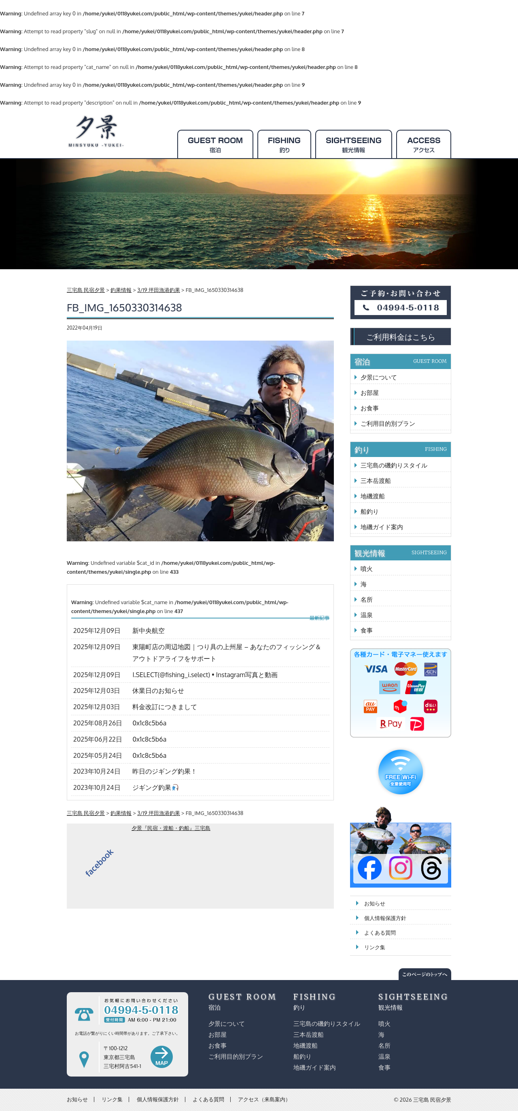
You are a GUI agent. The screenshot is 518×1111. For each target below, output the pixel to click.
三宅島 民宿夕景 (432, 1099)
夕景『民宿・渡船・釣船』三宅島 (171, 828)
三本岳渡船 (376, 481)
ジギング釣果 (155, 787)
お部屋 (370, 393)
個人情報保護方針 (385, 918)
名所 (367, 599)
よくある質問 (380, 932)
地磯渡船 (373, 496)
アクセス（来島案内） (264, 1099)
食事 (367, 630)
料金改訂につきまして (164, 707)
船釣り (370, 511)
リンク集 (374, 947)
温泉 (367, 615)
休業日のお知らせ (158, 690)
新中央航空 (148, 630)
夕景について (379, 377)
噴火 (367, 569)
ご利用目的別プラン (388, 423)
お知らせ (374, 903)
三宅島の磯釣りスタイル (394, 465)
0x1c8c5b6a (149, 723)
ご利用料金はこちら (400, 336)
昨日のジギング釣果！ (164, 771)
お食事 (370, 408)
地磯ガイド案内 (382, 527)
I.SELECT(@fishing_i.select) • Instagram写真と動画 (205, 675)
